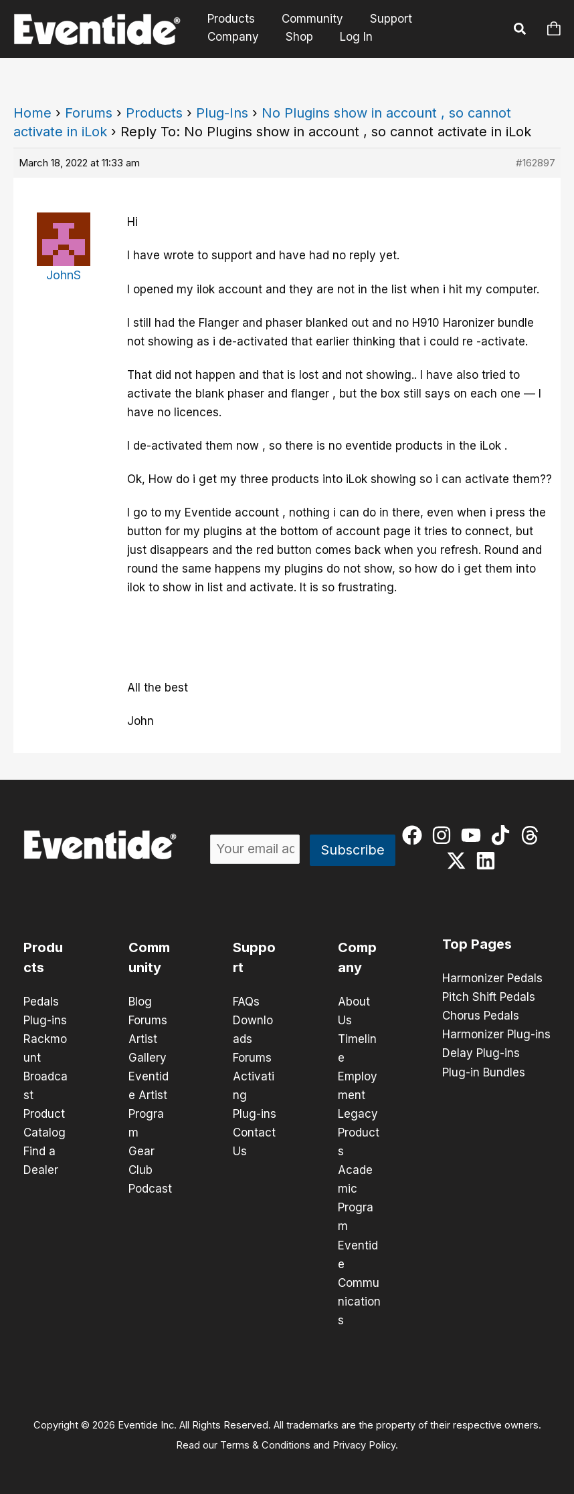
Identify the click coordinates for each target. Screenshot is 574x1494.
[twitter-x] (459, 861)
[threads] (533, 835)
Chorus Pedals (480, 1015)
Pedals (41, 1001)
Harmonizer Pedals (492, 978)
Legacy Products (358, 1132)
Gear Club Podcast (150, 1170)
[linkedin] (489, 861)
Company (450, 19)
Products (229, 19)
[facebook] (415, 835)
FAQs (246, 1001)
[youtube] (474, 835)
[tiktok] (503, 835)
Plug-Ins (222, 113)
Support (381, 19)
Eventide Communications (359, 1282)
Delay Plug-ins (481, 1053)
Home (32, 113)
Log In (274, 36)
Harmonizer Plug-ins (496, 1034)
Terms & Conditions (265, 1445)
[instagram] (445, 835)
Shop (219, 36)
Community (306, 19)
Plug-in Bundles (483, 1071)
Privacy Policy (363, 1445)
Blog (140, 1001)
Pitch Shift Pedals (488, 997)
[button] (520, 31)
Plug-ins (45, 1020)
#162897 (535, 162)
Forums (88, 113)
